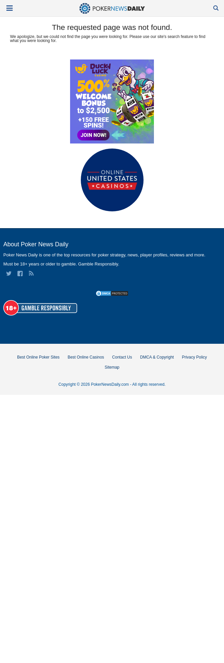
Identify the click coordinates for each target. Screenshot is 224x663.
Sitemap (112, 367)
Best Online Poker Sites (38, 357)
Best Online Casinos (86, 357)
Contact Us (122, 357)
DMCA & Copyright (157, 357)
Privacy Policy (194, 357)
